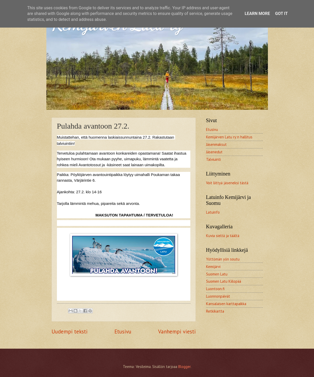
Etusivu (122, 331)
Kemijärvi (213, 266)
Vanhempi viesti (177, 331)
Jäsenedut (214, 151)
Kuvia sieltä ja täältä (222, 235)
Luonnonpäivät (218, 296)
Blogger (184, 366)
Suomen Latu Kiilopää (223, 281)
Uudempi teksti (70, 331)
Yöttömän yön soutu (223, 259)
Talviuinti (213, 159)
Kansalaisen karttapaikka (226, 303)
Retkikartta (215, 311)
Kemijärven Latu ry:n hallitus (229, 137)
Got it (281, 13)
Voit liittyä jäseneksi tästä (227, 182)
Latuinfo (213, 212)
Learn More (257, 13)
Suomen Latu (216, 274)
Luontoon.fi (215, 288)
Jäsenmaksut (216, 144)
